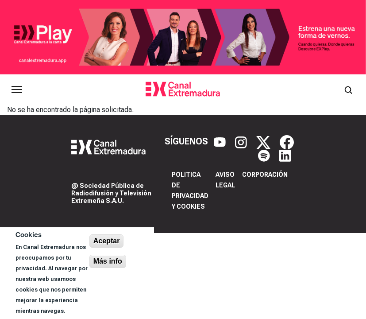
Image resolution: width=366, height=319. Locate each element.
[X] (264, 141)
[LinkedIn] (285, 154)
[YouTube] (221, 141)
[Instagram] (242, 141)
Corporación (265, 174)
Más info (107, 261)
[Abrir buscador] (348, 89)
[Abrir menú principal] (17, 89)
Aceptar (106, 241)
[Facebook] (287, 141)
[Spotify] (265, 154)
